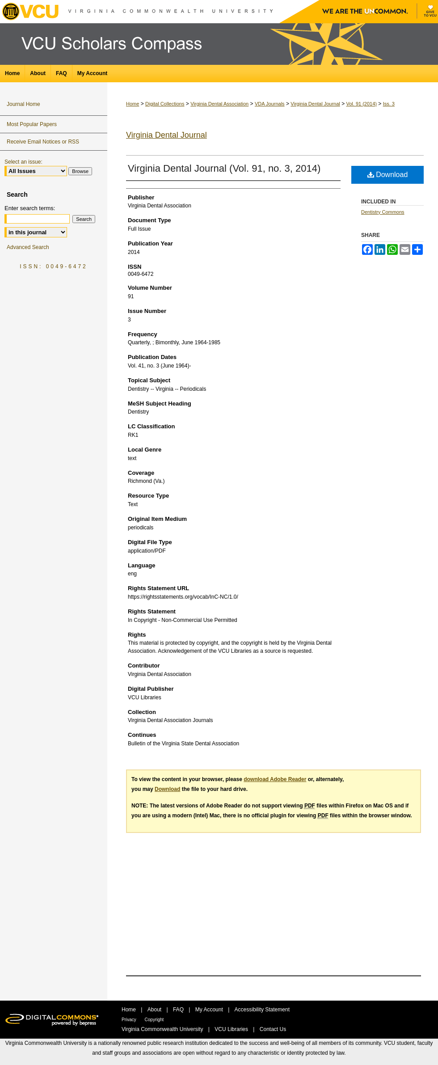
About (155, 1009)
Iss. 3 (389, 103)
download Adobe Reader (275, 779)
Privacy (130, 1019)
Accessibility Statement (262, 1009)
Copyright (154, 1019)
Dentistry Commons (382, 212)
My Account (209, 1009)
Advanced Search (28, 247)
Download (387, 174)
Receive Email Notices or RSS (43, 142)
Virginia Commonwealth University (163, 1029)
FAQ (179, 1009)
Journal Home (23, 104)
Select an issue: (23, 162)
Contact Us (273, 1029)
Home (132, 103)
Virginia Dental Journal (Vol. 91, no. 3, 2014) (224, 168)
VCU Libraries (232, 1029)
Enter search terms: (29, 208)
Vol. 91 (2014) (361, 103)
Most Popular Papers (32, 124)
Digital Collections (164, 103)
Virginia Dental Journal (315, 103)
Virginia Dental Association (219, 103)
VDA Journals (270, 103)
